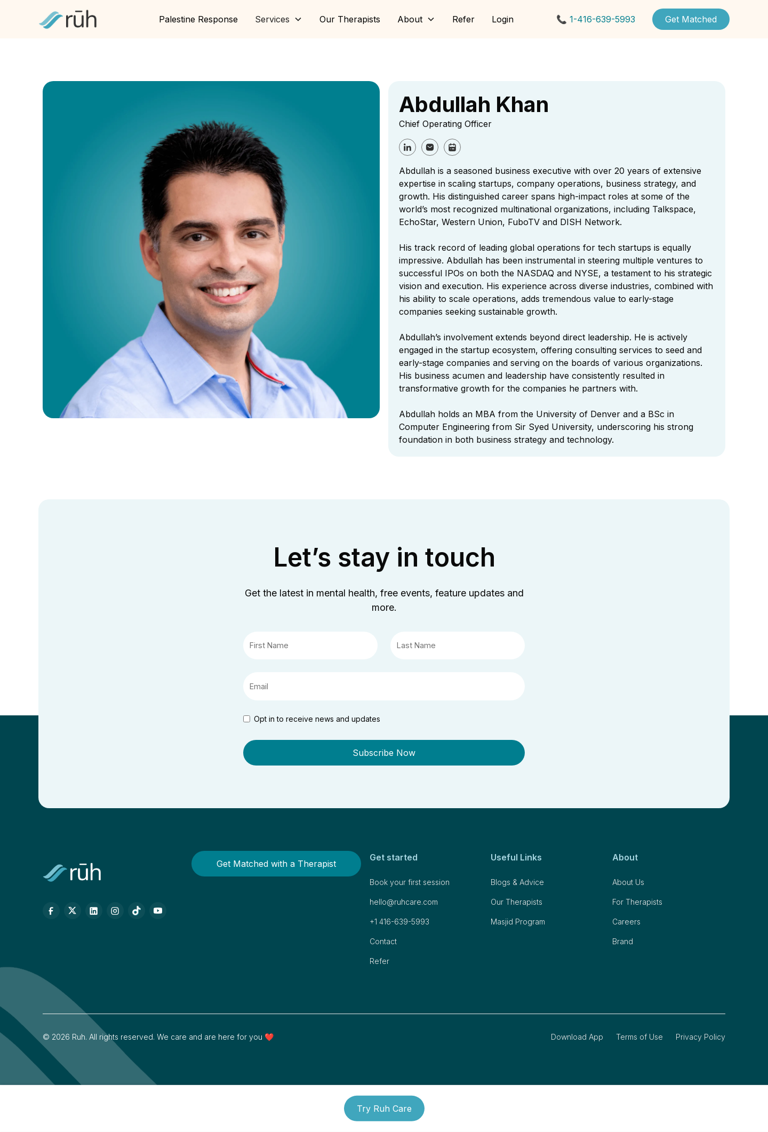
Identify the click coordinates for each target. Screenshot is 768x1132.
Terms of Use (639, 1036)
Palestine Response (198, 19)
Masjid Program (518, 921)
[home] (68, 19)
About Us (628, 882)
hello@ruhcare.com (404, 901)
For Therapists (637, 901)
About (409, 19)
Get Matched (691, 19)
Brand (622, 941)
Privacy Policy (700, 1036)
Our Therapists (349, 19)
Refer (463, 19)
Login (503, 19)
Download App (577, 1036)
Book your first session (410, 882)
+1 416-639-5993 (399, 921)
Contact (383, 941)
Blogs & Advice (517, 882)
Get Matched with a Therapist (276, 863)
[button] (278, 19)
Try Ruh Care (384, 1108)
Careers (626, 921)
